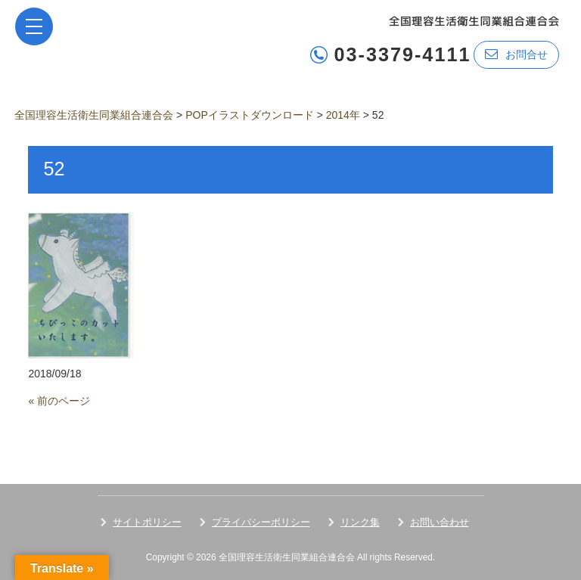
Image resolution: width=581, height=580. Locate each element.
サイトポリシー (147, 522)
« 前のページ (59, 401)
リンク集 (360, 522)
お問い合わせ (439, 522)
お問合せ (516, 54)
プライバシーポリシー (261, 522)
